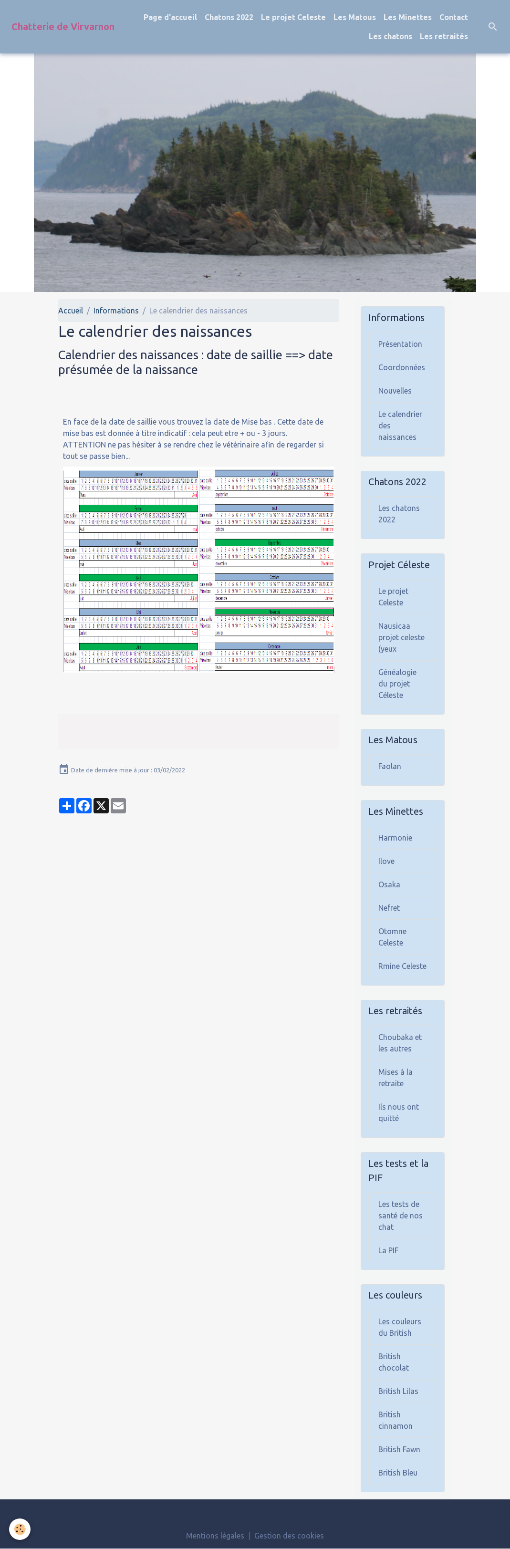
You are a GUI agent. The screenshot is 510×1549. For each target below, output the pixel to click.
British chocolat (393, 1362)
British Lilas (398, 1391)
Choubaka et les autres (400, 1043)
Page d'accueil (170, 17)
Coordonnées (401, 367)
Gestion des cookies (289, 1535)
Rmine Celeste (402, 966)
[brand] (63, 26)
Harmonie (395, 837)
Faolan (389, 766)
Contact (453, 17)
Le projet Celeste (293, 17)
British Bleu (397, 1472)
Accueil (70, 310)
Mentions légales (215, 1535)
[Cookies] (20, 1529)
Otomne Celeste (392, 937)
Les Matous (354, 17)
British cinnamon (395, 1420)
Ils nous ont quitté (398, 1112)
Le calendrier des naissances (400, 425)
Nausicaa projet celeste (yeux (401, 637)
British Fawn (399, 1449)
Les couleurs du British (399, 1327)
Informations (116, 310)
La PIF (388, 1250)
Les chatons (390, 36)
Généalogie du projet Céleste (397, 683)
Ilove (386, 861)
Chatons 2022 (229, 17)
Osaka (389, 884)
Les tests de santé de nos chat (400, 1215)
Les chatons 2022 (399, 514)
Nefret (389, 908)
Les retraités (444, 36)
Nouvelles (395, 390)
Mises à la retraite (395, 1078)
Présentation (400, 344)
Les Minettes (408, 17)
